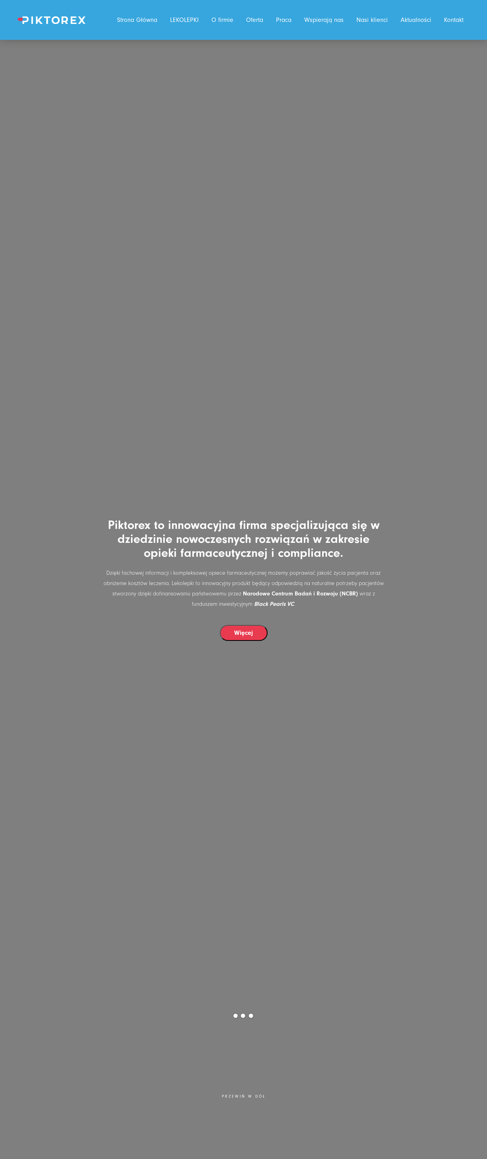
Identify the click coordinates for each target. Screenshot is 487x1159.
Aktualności (416, 20)
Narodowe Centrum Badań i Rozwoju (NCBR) (300, 593)
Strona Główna (137, 20)
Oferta (254, 20)
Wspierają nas (324, 20)
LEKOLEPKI (184, 20)
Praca (283, 20)
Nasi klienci (372, 20)
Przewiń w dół (244, 1096)
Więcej (243, 632)
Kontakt (454, 20)
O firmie (222, 20)
